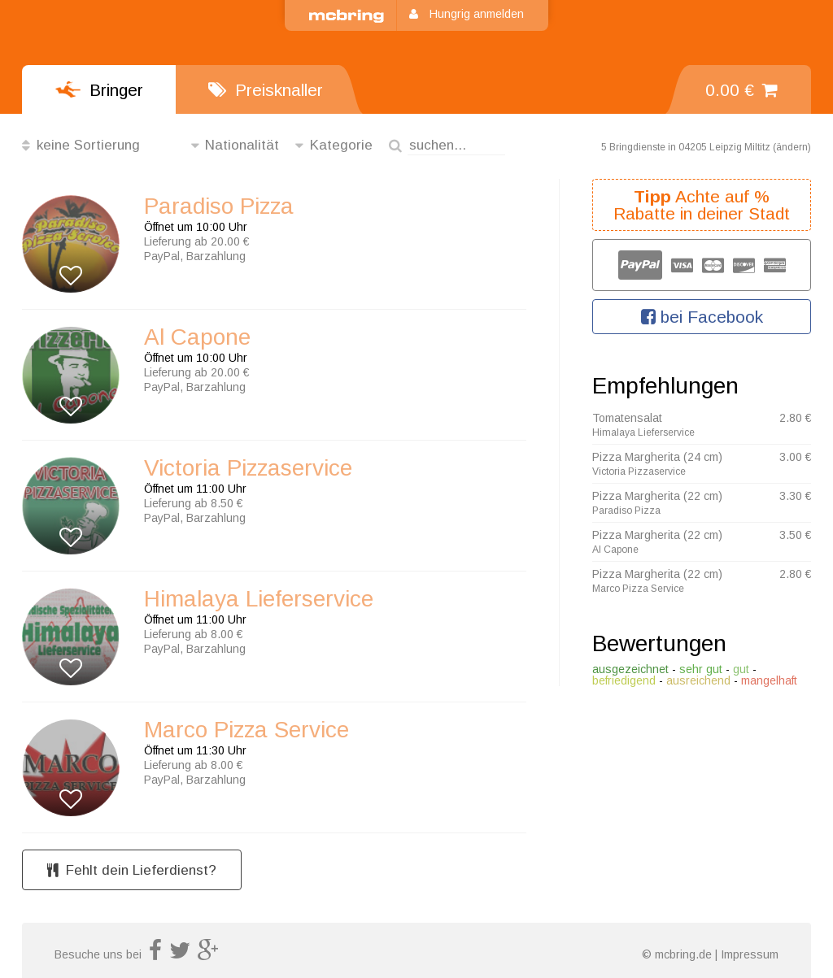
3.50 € (795, 534)
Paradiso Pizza (219, 206)
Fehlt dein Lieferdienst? (131, 870)
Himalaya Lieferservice (258, 599)
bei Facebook (702, 316)
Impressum (749, 954)
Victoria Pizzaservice (248, 468)
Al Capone (197, 337)
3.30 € (795, 495)
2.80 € (795, 417)
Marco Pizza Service (246, 730)
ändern (792, 147)
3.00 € (795, 456)
